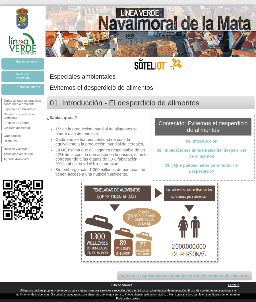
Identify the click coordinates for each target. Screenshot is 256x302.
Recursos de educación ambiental (20, 116)
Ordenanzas (12, 136)
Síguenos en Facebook (4, 170)
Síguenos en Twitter (14, 170)
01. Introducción (201, 141)
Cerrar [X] (234, 285)
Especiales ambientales (20, 109)
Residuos (10, 141)
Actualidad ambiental (18, 154)
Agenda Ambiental (16, 159)
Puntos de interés (28, 87)
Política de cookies (128, 298)
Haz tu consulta (26, 61)
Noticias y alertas (16, 149)
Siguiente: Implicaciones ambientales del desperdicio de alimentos (184, 276)
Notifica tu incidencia (23, 75)
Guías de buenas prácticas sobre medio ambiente (22, 102)
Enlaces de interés (17, 122)
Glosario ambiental (17, 128)
